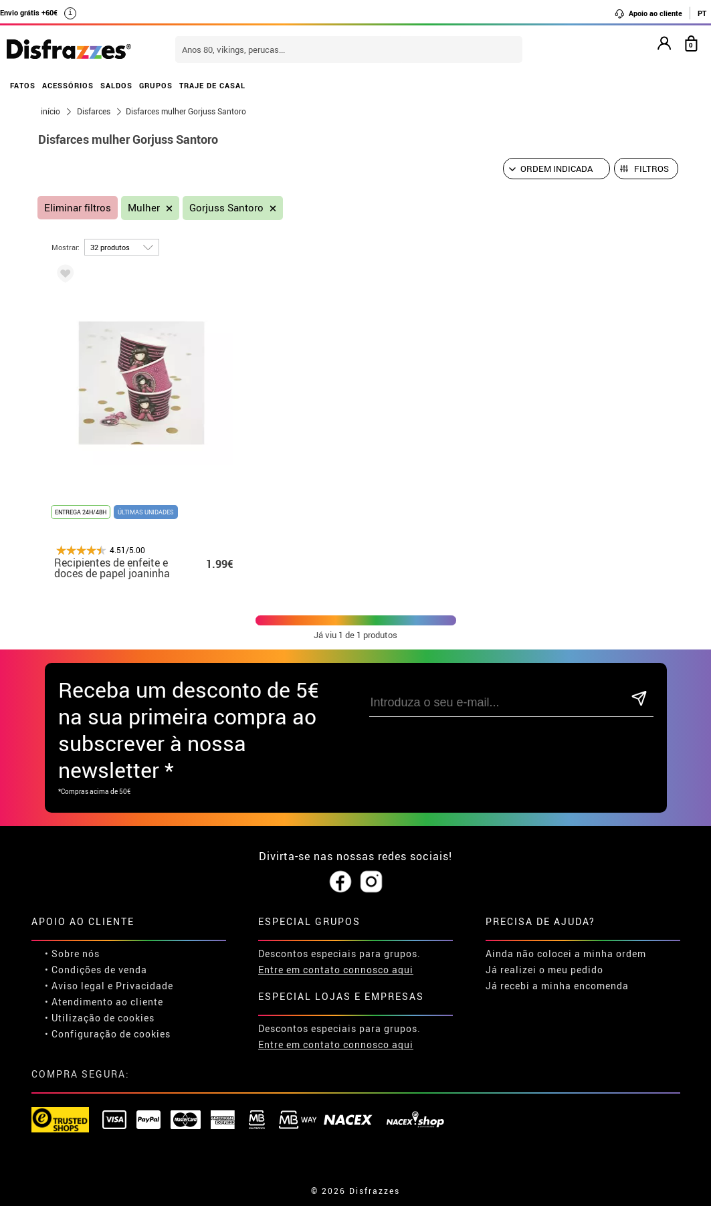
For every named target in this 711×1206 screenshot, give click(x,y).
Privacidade (144, 985)
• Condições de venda (96, 969)
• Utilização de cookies (100, 1017)
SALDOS (116, 85)
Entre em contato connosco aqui (335, 969)
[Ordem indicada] (556, 168)
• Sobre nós (72, 953)
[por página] (121, 247)
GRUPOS (156, 85)
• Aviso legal (75, 985)
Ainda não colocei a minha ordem (566, 953)
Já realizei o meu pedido (544, 969)
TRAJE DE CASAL (212, 85)
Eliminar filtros (77, 208)
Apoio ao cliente (648, 13)
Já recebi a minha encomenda (557, 985)
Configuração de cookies (111, 1033)
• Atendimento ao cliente (104, 1001)
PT (702, 13)
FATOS (22, 85)
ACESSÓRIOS (68, 85)
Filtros (651, 169)
